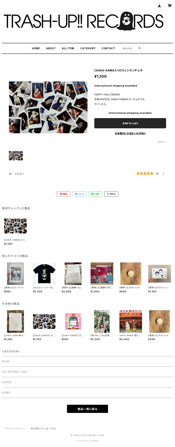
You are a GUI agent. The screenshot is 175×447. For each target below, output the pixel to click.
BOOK (5, 361)
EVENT (6, 392)
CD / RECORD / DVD (14, 371)
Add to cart (130, 123)
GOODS (6, 382)
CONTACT (108, 48)
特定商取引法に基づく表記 (43, 428)
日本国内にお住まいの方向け (130, 133)
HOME (36, 48)
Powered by (87, 441)
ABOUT (51, 48)
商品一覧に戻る (87, 409)
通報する (162, 142)
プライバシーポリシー (15, 428)
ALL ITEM (68, 48)
